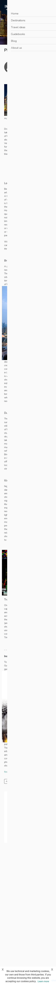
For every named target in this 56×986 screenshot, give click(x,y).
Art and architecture (15, 781)
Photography (35, 781)
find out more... (11, 772)
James (33, 65)
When (11, 823)
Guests (12, 814)
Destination (14, 804)
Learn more (43, 981)
